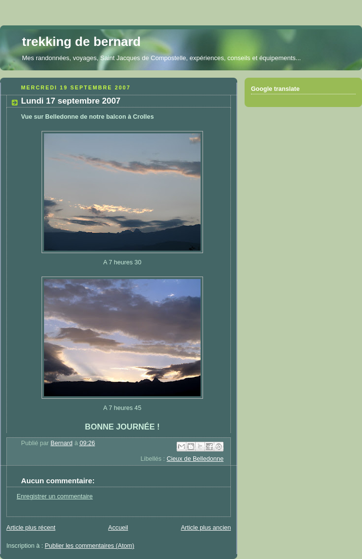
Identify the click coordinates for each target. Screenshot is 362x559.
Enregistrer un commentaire (55, 496)
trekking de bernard (81, 41)
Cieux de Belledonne (195, 458)
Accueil (118, 527)
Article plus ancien (206, 527)
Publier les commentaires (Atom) (90, 545)
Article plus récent (30, 527)
